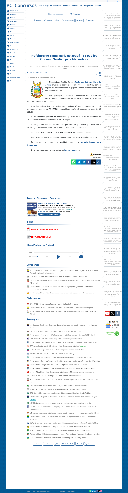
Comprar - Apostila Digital (49, 214)
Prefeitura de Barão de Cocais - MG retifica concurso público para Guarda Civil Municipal (65, 361)
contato (98, 6)
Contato (11, 81)
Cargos (11, 56)
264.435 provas (86, 6)
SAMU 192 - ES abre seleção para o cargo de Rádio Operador (54, 304)
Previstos (11, 53)
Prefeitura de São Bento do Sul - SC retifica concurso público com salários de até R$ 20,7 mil (64, 380)
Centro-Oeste (13, 42)
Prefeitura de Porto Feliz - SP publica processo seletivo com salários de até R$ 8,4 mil (63, 342)
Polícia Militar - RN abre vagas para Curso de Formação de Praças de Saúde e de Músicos (65, 434)
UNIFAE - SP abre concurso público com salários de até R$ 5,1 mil (55, 331)
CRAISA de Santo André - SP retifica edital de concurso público (58, 346)
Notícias (11, 18)
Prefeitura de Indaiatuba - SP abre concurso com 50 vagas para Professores (112, 55)
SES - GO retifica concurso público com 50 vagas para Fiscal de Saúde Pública (60, 393)
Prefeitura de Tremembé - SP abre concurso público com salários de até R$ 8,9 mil (62, 335)
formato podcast (71, 150)
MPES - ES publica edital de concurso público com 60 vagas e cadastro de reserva (62, 293)
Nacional (11, 25)
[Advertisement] (48, 37)
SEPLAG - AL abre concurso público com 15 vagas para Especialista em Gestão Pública (64, 423)
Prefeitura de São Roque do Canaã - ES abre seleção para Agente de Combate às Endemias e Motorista (61, 287)
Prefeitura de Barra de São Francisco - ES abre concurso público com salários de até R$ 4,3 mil (64, 312)
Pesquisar (75, 14)
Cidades (11, 60)
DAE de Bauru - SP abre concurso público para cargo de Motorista (56, 338)
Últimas (11, 46)
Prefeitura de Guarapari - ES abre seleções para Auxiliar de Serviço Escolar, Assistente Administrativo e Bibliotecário (64, 271)
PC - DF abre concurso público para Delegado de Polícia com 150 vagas (58, 389)
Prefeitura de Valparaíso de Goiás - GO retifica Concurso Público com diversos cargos (63, 398)
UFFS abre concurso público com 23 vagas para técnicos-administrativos (58, 385)
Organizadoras (13, 77)
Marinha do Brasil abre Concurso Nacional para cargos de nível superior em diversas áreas (63, 326)
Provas (11, 70)
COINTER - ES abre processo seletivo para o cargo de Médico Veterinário (58, 277)
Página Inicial (13, 11)
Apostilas (11, 14)
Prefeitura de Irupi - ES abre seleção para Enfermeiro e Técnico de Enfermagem (61, 307)
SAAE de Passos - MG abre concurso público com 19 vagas (53, 353)
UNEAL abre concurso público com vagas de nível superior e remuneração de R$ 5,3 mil (64, 413)
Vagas (10, 63)
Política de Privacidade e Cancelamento (38, 491)
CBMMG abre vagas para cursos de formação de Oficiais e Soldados (57, 350)
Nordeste (11, 38)
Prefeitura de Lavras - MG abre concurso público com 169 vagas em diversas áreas (62, 368)
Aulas (10, 74)
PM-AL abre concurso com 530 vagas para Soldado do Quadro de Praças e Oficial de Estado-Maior (63, 408)
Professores (12, 49)
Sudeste (11, 28)
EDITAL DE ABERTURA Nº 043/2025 (45, 229)
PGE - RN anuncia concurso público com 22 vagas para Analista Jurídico (58, 438)
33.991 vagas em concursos (50, 6)
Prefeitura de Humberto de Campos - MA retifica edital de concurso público (60, 426)
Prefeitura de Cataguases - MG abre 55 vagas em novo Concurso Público (58, 364)
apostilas (66, 6)
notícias (75, 6)
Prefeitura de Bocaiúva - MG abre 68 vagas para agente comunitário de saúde (61, 357)
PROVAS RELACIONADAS (41, 237)
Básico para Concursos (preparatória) (53, 203)
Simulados (12, 67)
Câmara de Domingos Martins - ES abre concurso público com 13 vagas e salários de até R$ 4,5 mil (65, 281)
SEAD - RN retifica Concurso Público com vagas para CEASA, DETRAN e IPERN (60, 430)
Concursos (12, 21)
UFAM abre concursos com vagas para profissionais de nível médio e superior (60, 403)
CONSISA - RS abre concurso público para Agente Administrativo (55, 376)
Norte (10, 35)
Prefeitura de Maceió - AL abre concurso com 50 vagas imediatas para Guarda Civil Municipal (63, 418)
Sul (9, 31)
